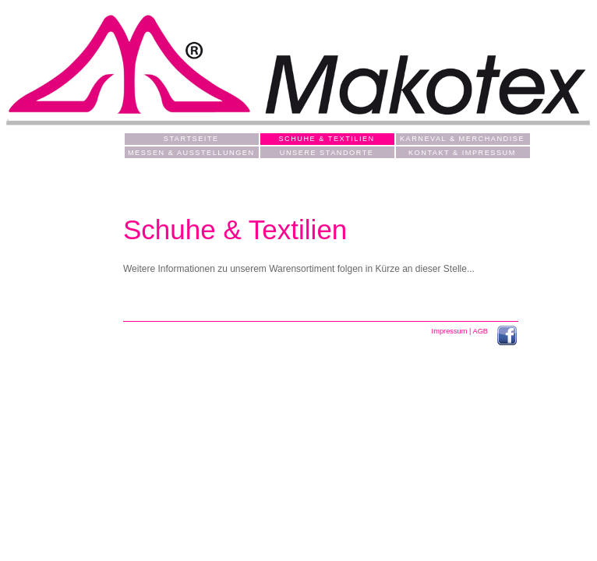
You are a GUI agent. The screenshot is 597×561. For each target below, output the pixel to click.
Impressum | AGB (461, 331)
